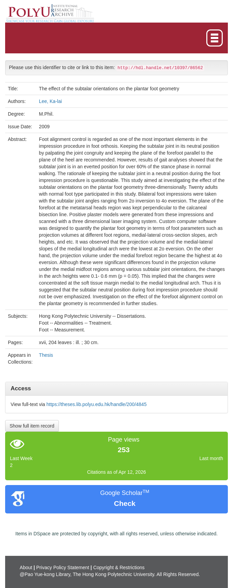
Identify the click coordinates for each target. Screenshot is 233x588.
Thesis (46, 355)
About (26, 567)
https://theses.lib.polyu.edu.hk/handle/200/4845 (97, 404)
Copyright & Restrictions (118, 567)
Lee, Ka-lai (50, 101)
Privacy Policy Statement (62, 567)
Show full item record (32, 426)
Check (124, 503)
